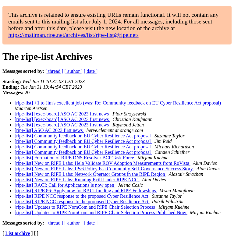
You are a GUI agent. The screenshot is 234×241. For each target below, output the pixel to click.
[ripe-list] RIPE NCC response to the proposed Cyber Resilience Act (82, 196)
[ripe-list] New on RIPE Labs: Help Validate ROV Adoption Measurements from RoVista (102, 163)
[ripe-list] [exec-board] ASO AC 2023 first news (62, 113)
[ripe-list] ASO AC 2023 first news (49, 130)
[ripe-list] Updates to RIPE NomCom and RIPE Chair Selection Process (85, 207)
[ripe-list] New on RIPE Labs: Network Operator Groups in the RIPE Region (90, 174)
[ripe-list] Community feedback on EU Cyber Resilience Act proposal (83, 135)
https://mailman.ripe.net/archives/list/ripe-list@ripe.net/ (73, 35)
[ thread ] (54, 71)
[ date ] (91, 71)
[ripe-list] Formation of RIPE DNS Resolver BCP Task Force (75, 157)
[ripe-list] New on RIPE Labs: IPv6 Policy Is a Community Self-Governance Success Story (104, 168)
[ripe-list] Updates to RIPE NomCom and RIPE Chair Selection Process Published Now (101, 212)
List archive (17, 233)
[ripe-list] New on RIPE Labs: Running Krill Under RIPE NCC (77, 179)
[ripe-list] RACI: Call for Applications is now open (65, 185)
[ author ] (74, 71)
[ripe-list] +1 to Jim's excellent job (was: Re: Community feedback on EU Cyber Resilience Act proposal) (118, 102)
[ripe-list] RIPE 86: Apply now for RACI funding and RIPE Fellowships (86, 190)
